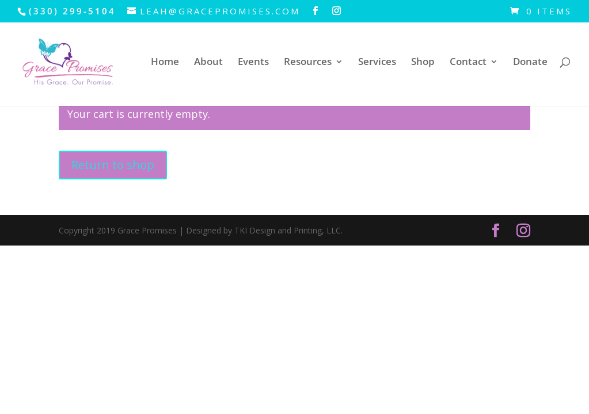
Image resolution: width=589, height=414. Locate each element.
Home (165, 62)
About (208, 62)
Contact (468, 62)
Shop (423, 62)
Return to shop (112, 164)
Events (253, 62)
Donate (530, 62)
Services (377, 62)
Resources (308, 62)
